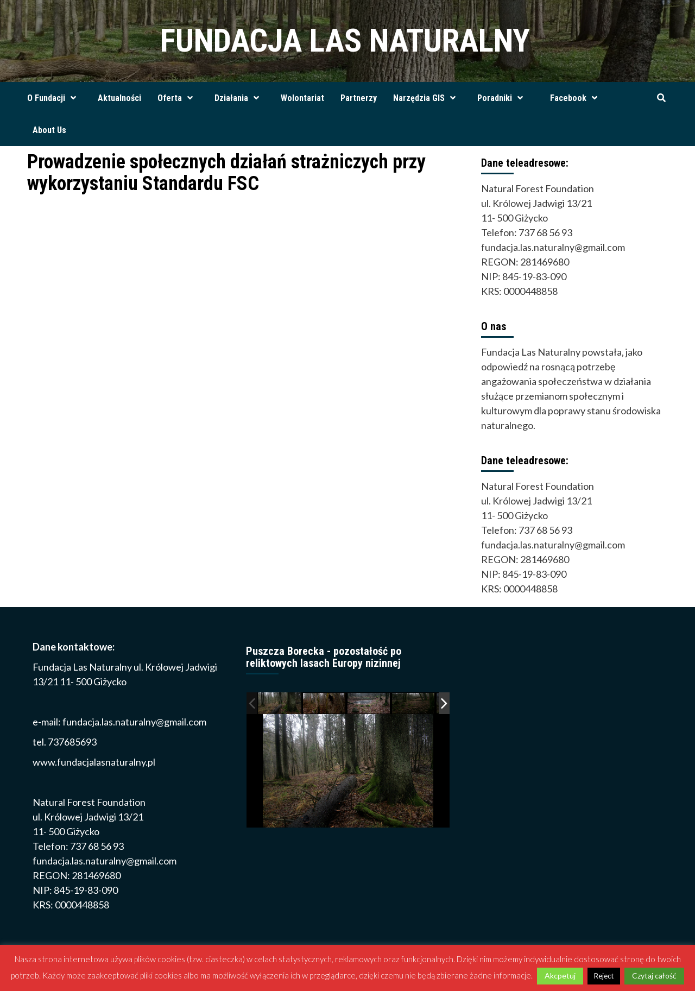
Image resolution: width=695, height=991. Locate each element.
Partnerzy (358, 98)
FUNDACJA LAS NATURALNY (345, 40)
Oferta (177, 98)
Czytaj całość (654, 975)
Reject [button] (604, 975)
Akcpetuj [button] (560, 975)
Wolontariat (302, 98)
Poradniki (502, 98)
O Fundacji (54, 98)
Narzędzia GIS (427, 98)
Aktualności (119, 98)
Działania (239, 98)
